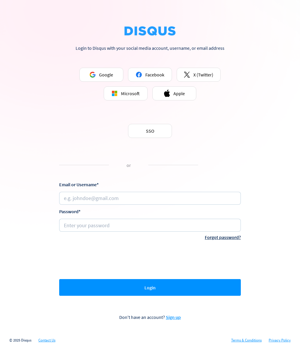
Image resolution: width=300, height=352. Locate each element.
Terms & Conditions (246, 340)
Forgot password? (223, 237)
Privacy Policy (280, 340)
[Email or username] (150, 198)
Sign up (173, 317)
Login (150, 288)
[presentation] (150, 258)
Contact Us (46, 340)
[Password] (150, 225)
